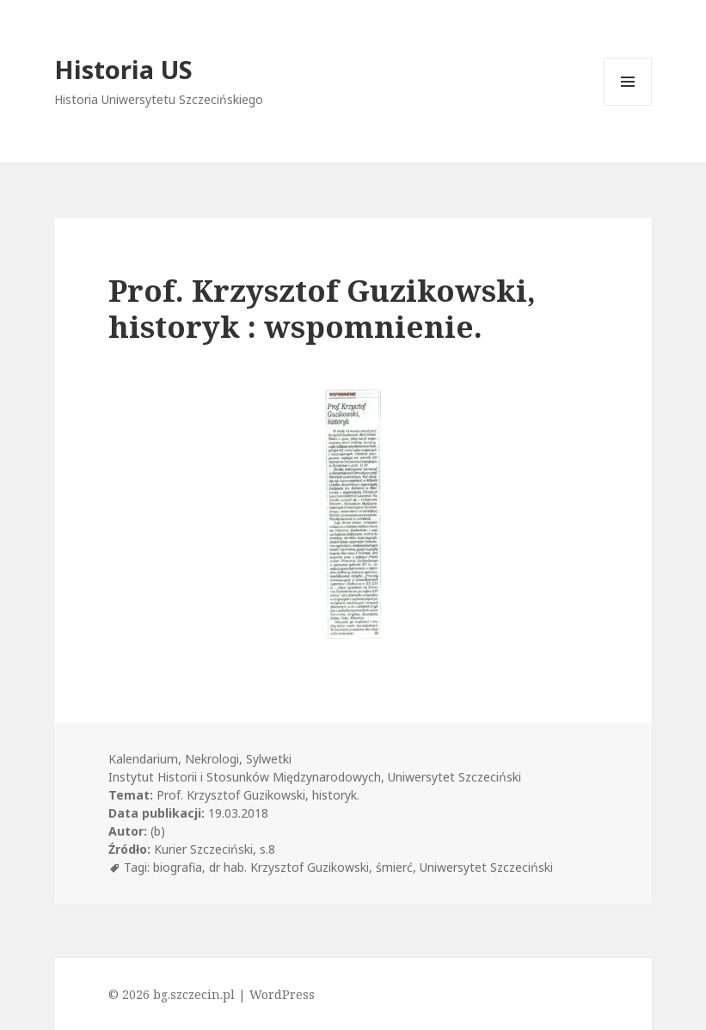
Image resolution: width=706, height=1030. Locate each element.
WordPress (282, 994)
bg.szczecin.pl (194, 994)
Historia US (123, 69)
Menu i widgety (628, 105)
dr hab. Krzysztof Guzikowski (289, 867)
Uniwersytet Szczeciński (486, 867)
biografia (177, 867)
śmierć (394, 867)
